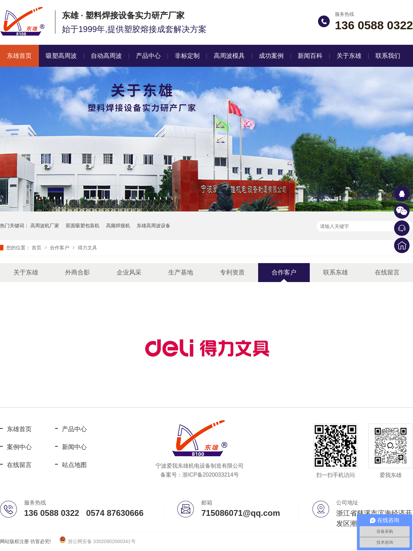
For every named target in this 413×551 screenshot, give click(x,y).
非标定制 (187, 55)
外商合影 (77, 272)
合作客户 (60, 247)
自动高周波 (106, 55)
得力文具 (87, 247)
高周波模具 (229, 55)
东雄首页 (19, 429)
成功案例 (271, 55)
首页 (37, 247)
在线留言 (387, 272)
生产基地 (180, 272)
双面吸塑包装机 (82, 225)
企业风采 (129, 272)
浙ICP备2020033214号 (210, 475)
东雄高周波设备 (153, 225)
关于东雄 (349, 55)
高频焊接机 (118, 225)
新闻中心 (74, 447)
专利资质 (232, 272)
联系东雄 (335, 272)
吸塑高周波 (61, 55)
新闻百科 (310, 55)
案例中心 (19, 447)
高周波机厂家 (44, 225)
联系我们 (387, 55)
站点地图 (74, 464)
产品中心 (148, 55)
